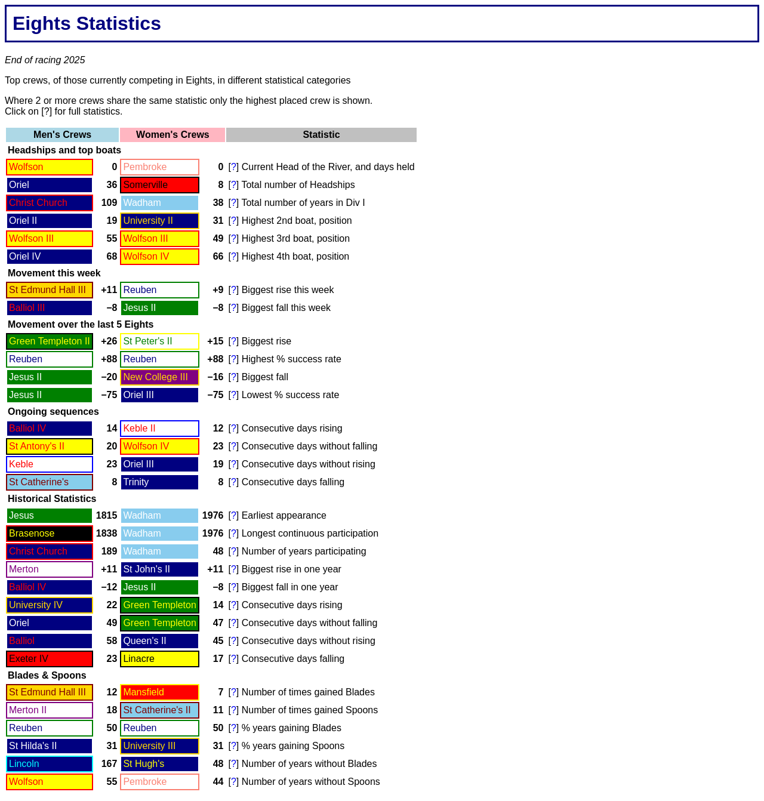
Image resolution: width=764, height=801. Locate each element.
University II (148, 220)
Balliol (22, 641)
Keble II (139, 428)
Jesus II (139, 308)
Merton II (28, 710)
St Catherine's (39, 482)
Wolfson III (31, 238)
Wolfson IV (146, 256)
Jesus (21, 515)
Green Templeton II (49, 341)
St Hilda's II (33, 746)
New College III (155, 377)
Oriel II (23, 220)
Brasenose (32, 533)
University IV (36, 605)
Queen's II (144, 641)
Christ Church (38, 203)
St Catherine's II (156, 710)
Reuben (139, 290)
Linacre (138, 659)
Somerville (145, 185)
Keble (21, 464)
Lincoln (24, 764)
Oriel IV (25, 256)
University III (149, 746)
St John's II (146, 569)
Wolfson (26, 167)
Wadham (142, 203)
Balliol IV (27, 428)
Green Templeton (159, 605)
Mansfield (143, 692)
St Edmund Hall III (47, 290)
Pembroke (145, 167)
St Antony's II (36, 446)
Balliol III (27, 308)
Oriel (19, 185)
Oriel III (138, 395)
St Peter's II (147, 341)
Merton (24, 569)
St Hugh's (143, 764)
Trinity (136, 482)
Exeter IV (28, 659)
